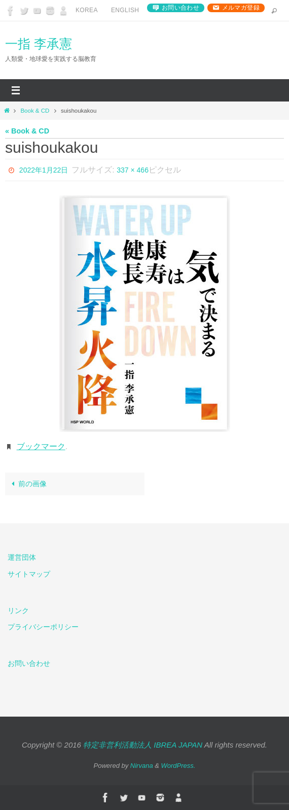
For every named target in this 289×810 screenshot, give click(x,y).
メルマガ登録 (241, 7)
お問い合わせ (180, 7)
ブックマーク (41, 446)
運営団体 (22, 557)
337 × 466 (133, 170)
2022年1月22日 (43, 170)
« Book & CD (27, 131)
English (125, 10)
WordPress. (178, 765)
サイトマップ (29, 574)
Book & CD (34, 111)
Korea (87, 10)
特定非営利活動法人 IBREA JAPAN (142, 744)
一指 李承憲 (38, 44)
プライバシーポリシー (43, 627)
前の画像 (27, 484)
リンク (18, 610)
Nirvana (141, 765)
